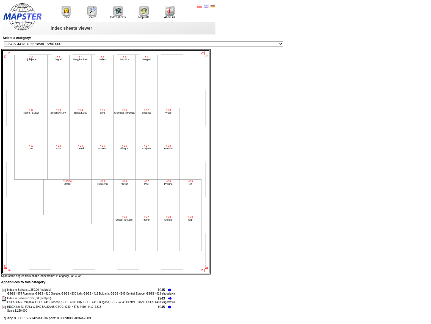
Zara (31, 147)
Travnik (80, 147)
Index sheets (118, 12)
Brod (102, 111)
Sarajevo (102, 147)
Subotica (124, 58)
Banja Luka (80, 111)
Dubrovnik (102, 182)
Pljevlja (124, 182)
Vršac (168, 111)
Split (58, 147)
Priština (168, 182)
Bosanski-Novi (58, 111)
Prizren (146, 218)
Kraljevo (146, 147)
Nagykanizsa (80, 58)
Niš (190, 182)
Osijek (102, 58)
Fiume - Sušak (31, 111)
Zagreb (58, 58)
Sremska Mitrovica (124, 111)
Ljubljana (31, 58)
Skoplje (168, 218)
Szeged (146, 58)
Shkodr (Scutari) (124, 218)
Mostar (67, 182)
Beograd (146, 111)
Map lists (143, 12)
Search (92, 12)
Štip (190, 218)
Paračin (168, 147)
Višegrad (124, 147)
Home (66, 12)
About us (169, 12)
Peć (146, 182)
